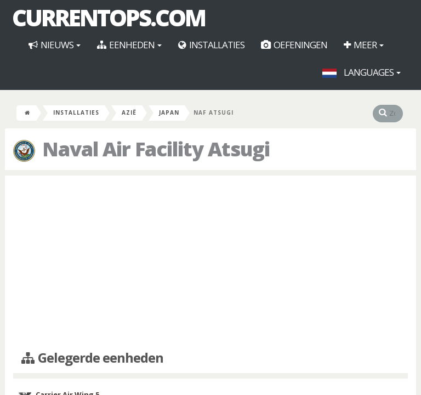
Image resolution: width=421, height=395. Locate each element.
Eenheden (129, 44)
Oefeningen (294, 44)
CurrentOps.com (108, 17)
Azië (129, 112)
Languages (361, 72)
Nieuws (55, 44)
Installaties (211, 44)
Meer (364, 44)
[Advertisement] (210, 263)
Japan (169, 112)
